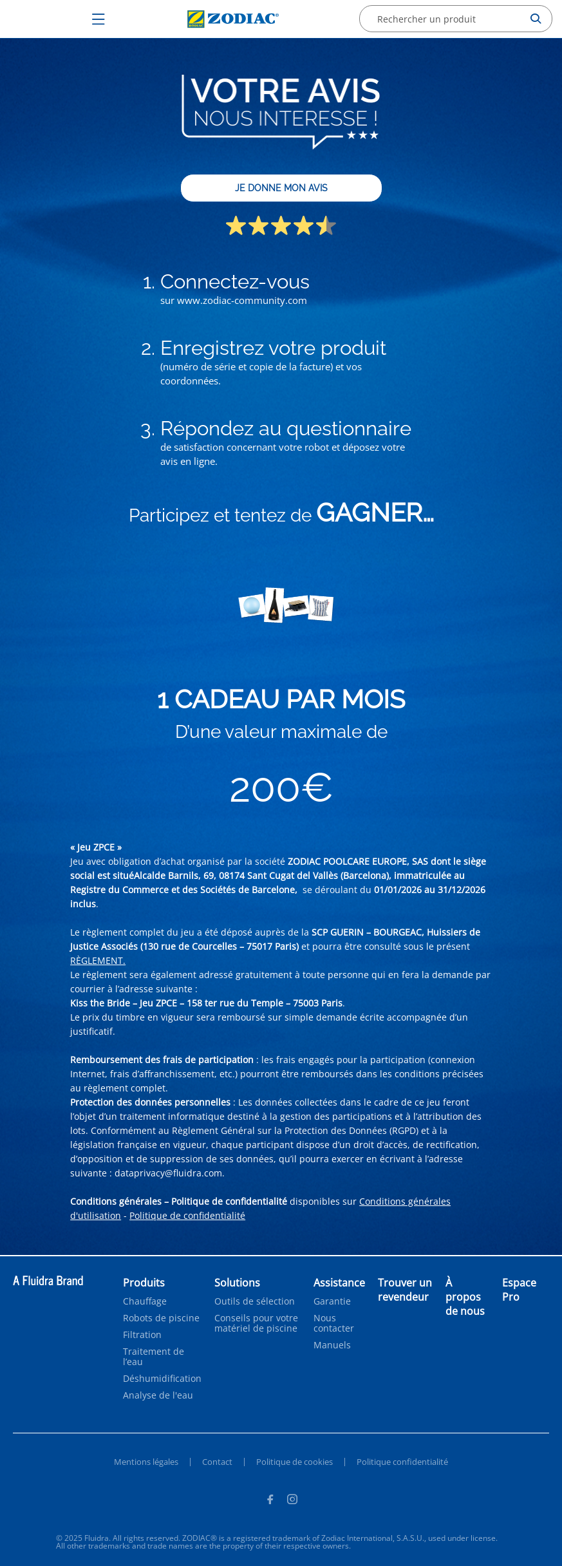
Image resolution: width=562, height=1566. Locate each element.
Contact (217, 1461)
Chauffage (145, 1301)
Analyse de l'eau (158, 1395)
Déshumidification (162, 1378)
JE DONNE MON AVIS (281, 188)
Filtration (142, 1335)
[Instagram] (292, 1501)
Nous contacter (334, 1323)
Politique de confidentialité (187, 1215)
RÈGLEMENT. (98, 960)
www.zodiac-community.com (242, 300)
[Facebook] (269, 1501)
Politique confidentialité (402, 1461)
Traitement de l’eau (153, 1356)
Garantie (332, 1301)
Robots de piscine (161, 1318)
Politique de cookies (294, 1461)
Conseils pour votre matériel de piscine (256, 1323)
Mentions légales (146, 1461)
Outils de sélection (254, 1301)
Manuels (332, 1345)
